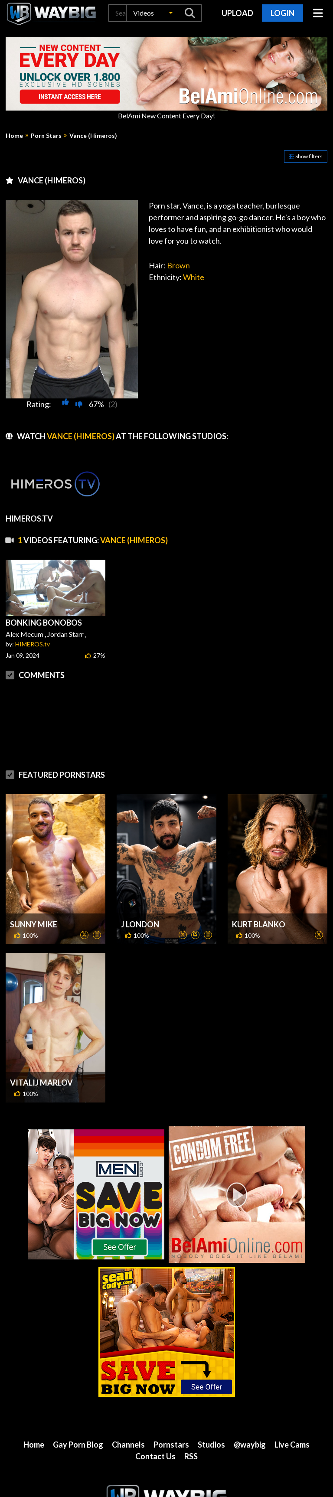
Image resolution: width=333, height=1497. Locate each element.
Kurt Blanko (258, 924)
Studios (211, 1444)
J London (140, 924)
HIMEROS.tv (32, 644)
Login (282, 13)
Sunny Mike (33, 924)
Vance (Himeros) (93, 135)
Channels (128, 1444)
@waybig (250, 1444)
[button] (152, 13)
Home (14, 135)
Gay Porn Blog (78, 1444)
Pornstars (171, 1444)
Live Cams (292, 1444)
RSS (191, 1456)
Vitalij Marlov (41, 1082)
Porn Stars (46, 135)
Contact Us (155, 1456)
